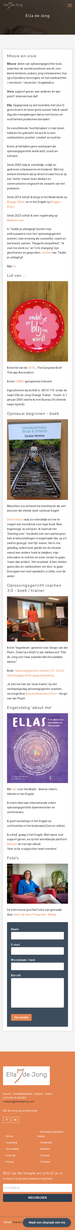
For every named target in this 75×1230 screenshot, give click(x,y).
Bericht (16, 975)
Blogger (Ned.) (16, 201)
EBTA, (31, 367)
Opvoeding (12, 1148)
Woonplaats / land (23, 960)
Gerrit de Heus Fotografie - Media (35, 914)
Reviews (45, 1148)
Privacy (9, 1161)
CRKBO (20, 381)
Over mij (10, 1155)
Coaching (11, 1142)
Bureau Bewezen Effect (41, 693)
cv (14, 266)
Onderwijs (46, 1142)
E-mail (15, 944)
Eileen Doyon (15, 519)
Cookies (45, 1161)
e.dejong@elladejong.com (18, 1101)
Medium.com (15, 220)
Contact (44, 1155)
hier (14, 789)
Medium (12, 844)
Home (9, 1136)
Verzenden (21, 1017)
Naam (15, 929)
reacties (46, 252)
